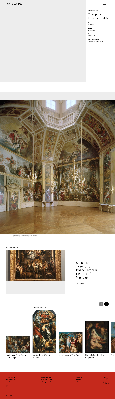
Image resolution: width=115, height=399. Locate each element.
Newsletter (79, 377)
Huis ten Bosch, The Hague (96, 41)
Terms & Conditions (11, 396)
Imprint (21, 396)
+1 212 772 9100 (10, 377)
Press (77, 381)
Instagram (79, 379)
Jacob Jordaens (93, 10)
